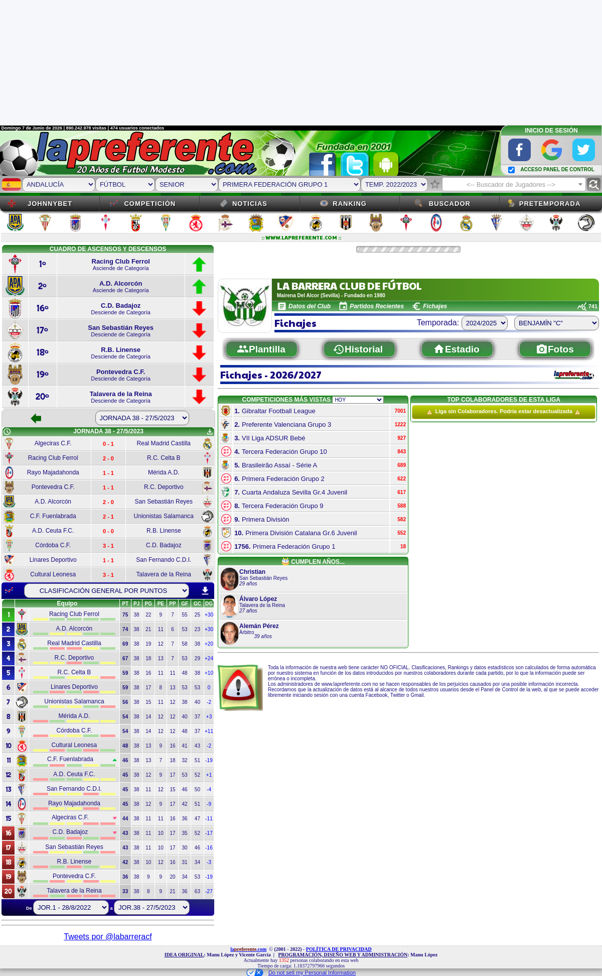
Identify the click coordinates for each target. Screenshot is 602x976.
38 (136, 615)
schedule (7, 432)
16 (148, 673)
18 (148, 658)
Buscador (450, 203)
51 (197, 760)
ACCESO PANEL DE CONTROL (557, 169)
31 (185, 862)
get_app (210, 432)
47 (197, 818)
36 (185, 818)
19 (148, 644)
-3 (209, 862)
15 (148, 702)
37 (197, 716)
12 (161, 644)
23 (197, 629)
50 (197, 789)
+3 (209, 716)
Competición (150, 203)
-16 (208, 847)
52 (197, 775)
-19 (208, 760)
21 (148, 629)
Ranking (350, 203)
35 (185, 833)
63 (197, 891)
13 (161, 658)
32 (185, 760)
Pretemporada (550, 203)
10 (161, 833)
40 (197, 702)
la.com (248, 949)
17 (148, 687)
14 (148, 716)
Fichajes (435, 306)
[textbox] (513, 185)
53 (185, 629)
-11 (208, 818)
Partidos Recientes (377, 306)
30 (185, 847)
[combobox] (514, 184)
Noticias (249, 203)
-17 (208, 833)
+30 (209, 615)
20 (172, 877)
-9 (209, 804)
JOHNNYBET (50, 203)
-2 (209, 702)
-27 (208, 891)
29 (197, 658)
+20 (209, 644)
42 (185, 804)
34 (197, 862)
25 (197, 615)
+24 (209, 658)
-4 (209, 789)
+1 (209, 775)
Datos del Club (309, 306)
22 (148, 615)
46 (185, 789)
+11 (209, 731)
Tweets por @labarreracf (108, 936)
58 (185, 644)
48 (185, 673)
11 (161, 629)
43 (197, 746)
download (205, 590)
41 (185, 746)
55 (185, 615)
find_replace (593, 184)
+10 (209, 673)
